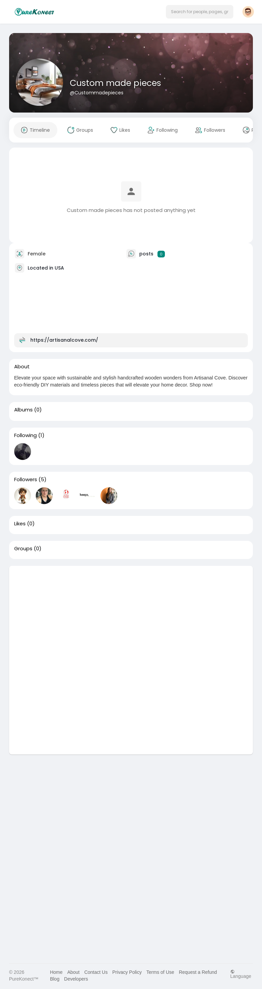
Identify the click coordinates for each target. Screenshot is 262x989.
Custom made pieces (115, 83)
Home (56, 972)
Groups (23, 548)
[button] (199, 12)
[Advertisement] (131, 613)
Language (240, 974)
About (73, 972)
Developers (76, 979)
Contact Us (96, 972)
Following (25, 435)
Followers (25, 479)
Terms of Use (160, 972)
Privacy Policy (127, 972)
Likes (20, 523)
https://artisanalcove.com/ (64, 340)
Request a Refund (198, 972)
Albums (23, 409)
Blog (54, 979)
